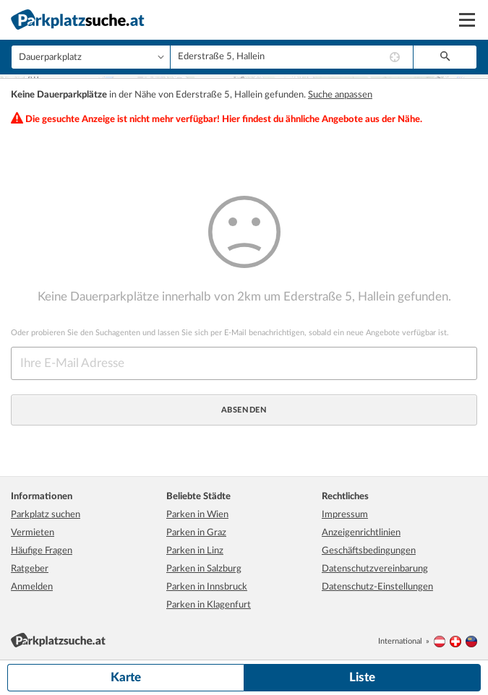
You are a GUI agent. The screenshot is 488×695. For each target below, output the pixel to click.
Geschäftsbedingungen (369, 549)
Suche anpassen (340, 93)
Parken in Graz (196, 531)
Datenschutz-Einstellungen (377, 585)
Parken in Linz (194, 549)
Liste (362, 677)
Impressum (345, 513)
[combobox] (292, 57)
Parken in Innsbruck (206, 585)
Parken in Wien (197, 513)
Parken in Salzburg (203, 567)
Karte (126, 677)
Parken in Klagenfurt (208, 603)
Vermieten (32, 531)
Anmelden (32, 585)
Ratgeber (29, 567)
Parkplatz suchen (45, 513)
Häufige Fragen (41, 549)
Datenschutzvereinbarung (375, 567)
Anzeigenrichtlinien (361, 531)
